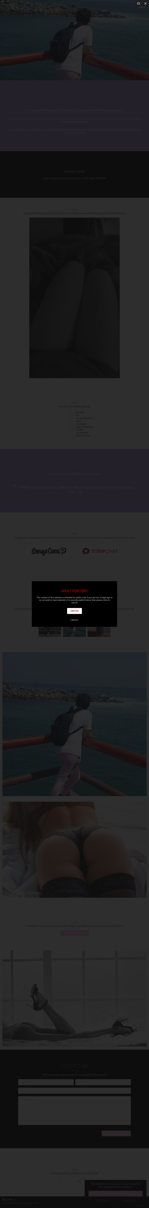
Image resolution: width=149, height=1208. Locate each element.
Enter (75, 611)
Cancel (74, 620)
